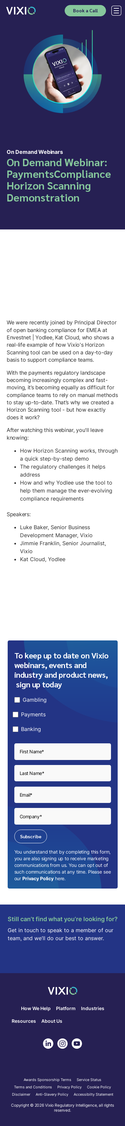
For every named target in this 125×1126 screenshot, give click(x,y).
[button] (115, 11)
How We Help (36, 1008)
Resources (24, 1021)
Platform (66, 1008)
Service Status (89, 1080)
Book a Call (85, 10)
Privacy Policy (38, 878)
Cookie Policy (99, 1087)
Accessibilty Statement (93, 1095)
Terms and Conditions (33, 1087)
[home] (21, 10)
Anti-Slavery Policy (52, 1095)
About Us (51, 1021)
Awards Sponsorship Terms (47, 1080)
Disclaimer (21, 1095)
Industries (92, 1008)
